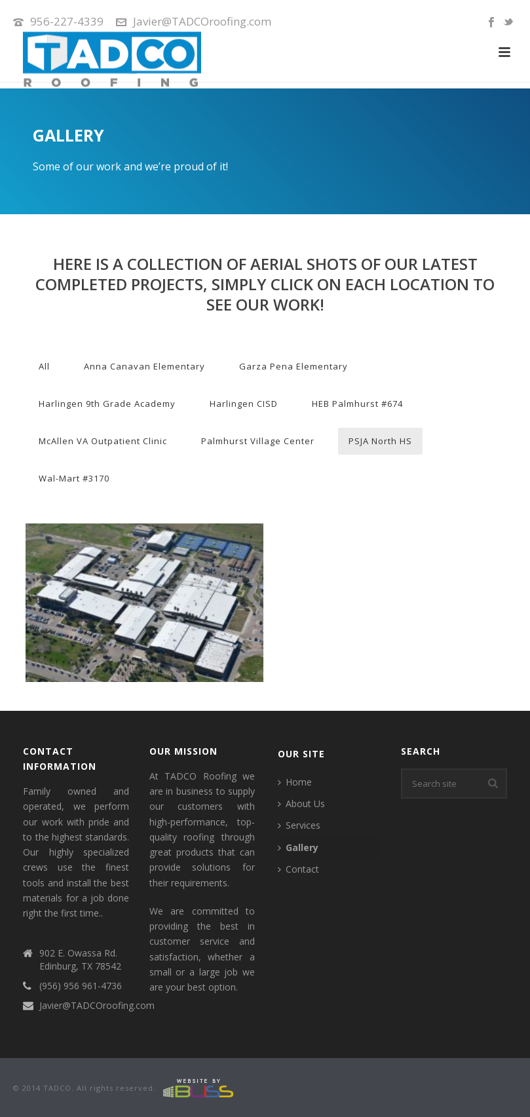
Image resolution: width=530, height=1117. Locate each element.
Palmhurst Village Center (257, 441)
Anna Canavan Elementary (144, 366)
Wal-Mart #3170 (74, 478)
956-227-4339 (67, 21)
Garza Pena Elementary (293, 366)
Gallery (298, 847)
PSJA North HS (380, 441)
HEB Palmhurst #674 (357, 403)
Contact (298, 869)
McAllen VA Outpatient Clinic (103, 441)
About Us (301, 803)
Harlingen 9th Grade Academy (107, 403)
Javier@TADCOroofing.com (202, 21)
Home (295, 782)
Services (299, 825)
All (44, 366)
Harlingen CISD (244, 403)
